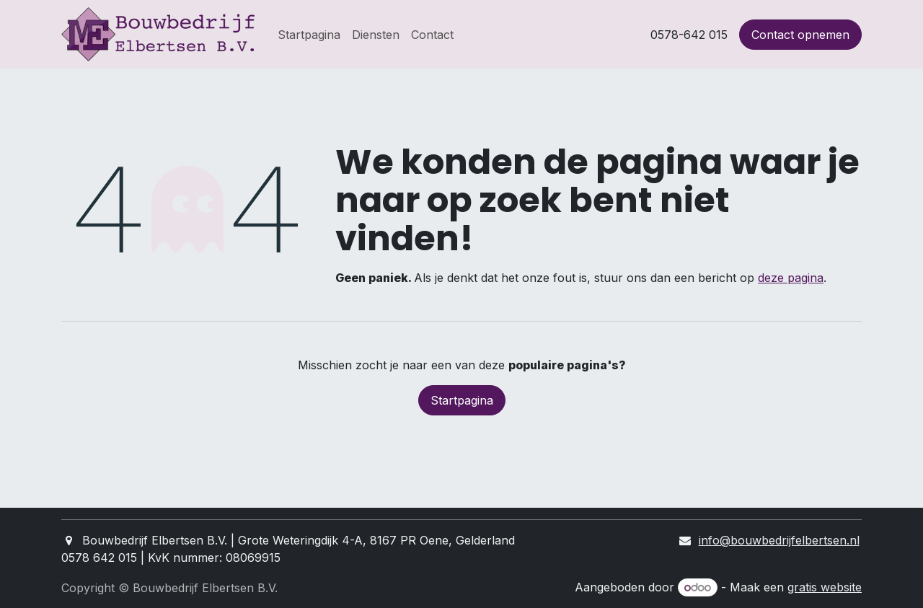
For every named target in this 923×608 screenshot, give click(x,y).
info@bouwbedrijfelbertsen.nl (779, 540)
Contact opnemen (800, 34)
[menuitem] (309, 34)
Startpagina (461, 400)
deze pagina (790, 277)
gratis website (824, 587)
